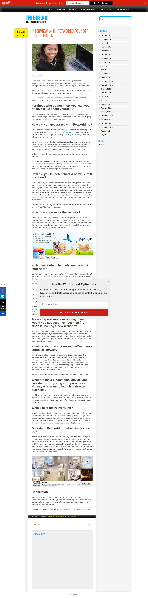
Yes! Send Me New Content (74, 312)
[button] (74, 284)
